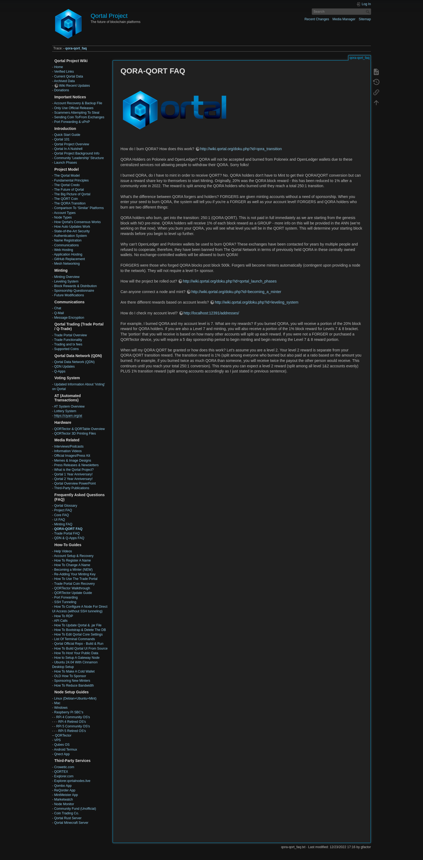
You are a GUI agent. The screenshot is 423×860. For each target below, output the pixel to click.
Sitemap (365, 19)
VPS (57, 740)
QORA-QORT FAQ (68, 529)
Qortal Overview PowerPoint (75, 483)
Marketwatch (63, 799)
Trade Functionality (68, 340)
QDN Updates (64, 366)
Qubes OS (61, 745)
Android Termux (65, 749)
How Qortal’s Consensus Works (77, 222)
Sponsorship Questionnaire (74, 291)
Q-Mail (59, 313)
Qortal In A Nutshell (68, 149)
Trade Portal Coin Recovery (74, 584)
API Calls (61, 621)
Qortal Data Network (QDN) (74, 362)
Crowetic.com (64, 767)
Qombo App (63, 786)
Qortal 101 (61, 139)
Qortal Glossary (65, 506)
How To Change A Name (72, 565)
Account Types (65, 213)
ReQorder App (64, 790)
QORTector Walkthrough (72, 588)
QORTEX (61, 772)
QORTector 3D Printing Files (75, 433)
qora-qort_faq (76, 48)
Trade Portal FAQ (67, 533)
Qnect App (61, 754)
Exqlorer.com (63, 776)
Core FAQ (61, 515)
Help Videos (63, 551)
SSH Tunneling (65, 602)
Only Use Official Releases (73, 108)
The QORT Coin (66, 199)
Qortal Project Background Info (76, 153)
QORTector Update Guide (73, 593)
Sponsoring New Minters (72, 681)
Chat (57, 308)
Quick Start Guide (67, 135)
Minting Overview (66, 277)
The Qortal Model (67, 175)
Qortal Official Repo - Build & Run (78, 644)
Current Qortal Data (68, 76)
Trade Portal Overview (70, 335)
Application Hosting (68, 254)
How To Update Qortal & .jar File (77, 625)
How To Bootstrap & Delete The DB (80, 630)
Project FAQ (63, 510)
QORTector (63, 735)
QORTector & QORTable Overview (79, 429)
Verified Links (64, 71)
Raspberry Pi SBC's (68, 712)
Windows (61, 708)
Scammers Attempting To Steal (76, 113)
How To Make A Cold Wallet (74, 671)
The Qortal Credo (67, 185)
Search (368, 12)
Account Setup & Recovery (73, 556)
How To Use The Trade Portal (75, 579)
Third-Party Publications (71, 488)
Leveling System (66, 281)
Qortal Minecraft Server (71, 823)
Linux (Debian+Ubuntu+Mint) (75, 698)
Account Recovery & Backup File (78, 103)
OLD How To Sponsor (70, 676)
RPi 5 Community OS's (73, 726)
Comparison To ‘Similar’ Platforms (79, 208)
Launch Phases (65, 162)
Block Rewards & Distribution (75, 286)
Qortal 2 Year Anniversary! (73, 479)
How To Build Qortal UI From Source (81, 648)
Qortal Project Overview (71, 144)
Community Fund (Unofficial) (75, 809)
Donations (61, 90)
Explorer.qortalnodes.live (72, 781)
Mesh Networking (67, 264)
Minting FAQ (63, 524)
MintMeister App (66, 795)
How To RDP (63, 616)
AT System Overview (69, 406)
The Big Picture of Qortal (72, 194)
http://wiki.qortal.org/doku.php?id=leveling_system (256, 302)
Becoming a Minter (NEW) (73, 570)
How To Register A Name (72, 560)
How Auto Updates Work (72, 227)
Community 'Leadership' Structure (79, 158)
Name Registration (67, 240)
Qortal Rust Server (67, 818)
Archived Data (64, 81)
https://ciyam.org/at (68, 416)
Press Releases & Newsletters (76, 465)
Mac (57, 703)
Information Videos (68, 451)
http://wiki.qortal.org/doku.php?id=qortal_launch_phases (230, 281)
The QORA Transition (69, 203)
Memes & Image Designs (72, 460)
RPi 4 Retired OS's (72, 722)
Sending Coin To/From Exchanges (79, 117)
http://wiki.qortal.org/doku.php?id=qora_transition (241, 149)
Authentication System (70, 236)
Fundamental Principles (71, 180)
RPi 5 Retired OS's (72, 731)
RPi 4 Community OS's (73, 717)
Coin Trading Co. (66, 813)
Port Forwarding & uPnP (72, 122)
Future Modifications (69, 295)
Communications (66, 245)
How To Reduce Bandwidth (74, 685)
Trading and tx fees (68, 344)
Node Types (63, 217)
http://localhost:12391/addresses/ (211, 313)
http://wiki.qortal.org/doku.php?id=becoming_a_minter (236, 292)
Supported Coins (66, 349)
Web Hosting (63, 250)
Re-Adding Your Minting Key (74, 574)
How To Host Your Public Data (76, 653)
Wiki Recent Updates (74, 86)
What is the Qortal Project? (73, 470)
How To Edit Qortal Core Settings (78, 634)
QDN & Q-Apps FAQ (69, 538)
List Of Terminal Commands (74, 639)
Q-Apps (59, 371)
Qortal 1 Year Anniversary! (73, 474)
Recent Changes (316, 19)
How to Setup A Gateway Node (76, 658)
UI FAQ (59, 520)
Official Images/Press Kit (72, 456)
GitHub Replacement (69, 259)
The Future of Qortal (69, 190)
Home (58, 67)
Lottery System (65, 411)
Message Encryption (69, 318)
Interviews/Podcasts (68, 446)
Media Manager (344, 19)
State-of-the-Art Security (71, 231)
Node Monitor (64, 804)
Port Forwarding (66, 597)
